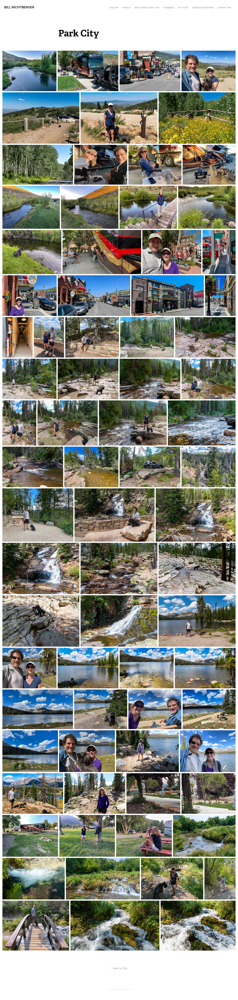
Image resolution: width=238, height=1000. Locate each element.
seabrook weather (203, 7)
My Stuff (183, 7)
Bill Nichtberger (19, 7)
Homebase (168, 7)
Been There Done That (147, 7)
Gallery (114, 7)
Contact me (224, 7)
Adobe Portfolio (124, 989)
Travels (126, 7)
